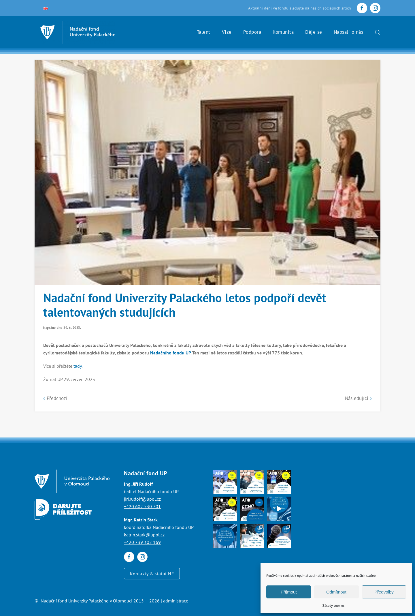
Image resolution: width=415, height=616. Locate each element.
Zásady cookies (333, 605)
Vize (227, 32)
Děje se (313, 32)
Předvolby (384, 591)
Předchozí (55, 398)
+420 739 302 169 (142, 542)
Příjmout (289, 591)
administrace (175, 601)
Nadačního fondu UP (170, 353)
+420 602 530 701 (142, 506)
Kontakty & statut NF (152, 573)
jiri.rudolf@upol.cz (142, 499)
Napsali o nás (348, 32)
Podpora (252, 32)
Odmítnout (336, 591)
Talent (203, 32)
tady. (77, 366)
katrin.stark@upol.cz (144, 535)
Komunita (283, 32)
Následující (358, 398)
